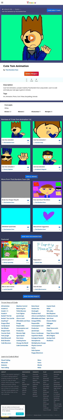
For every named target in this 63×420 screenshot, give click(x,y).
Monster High (20, 333)
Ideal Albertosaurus (40, 289)
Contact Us (13, 417)
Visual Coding (5, 360)
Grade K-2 (4, 309)
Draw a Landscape (37, 333)
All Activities (5, 306)
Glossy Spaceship (8, 263)
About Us (24, 377)
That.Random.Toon (12, 70)
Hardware (50, 341)
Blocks (40, 365)
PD (54, 402)
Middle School (58, 387)
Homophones (36, 341)
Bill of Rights (51, 336)
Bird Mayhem (51, 314)
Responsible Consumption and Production (22, 328)
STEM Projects (58, 406)
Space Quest (20, 336)
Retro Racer (35, 306)
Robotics (4, 365)
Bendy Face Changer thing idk (10, 200)
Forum (24, 392)
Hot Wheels (5, 329)
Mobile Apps (25, 385)
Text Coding (5, 368)
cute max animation (39, 167)
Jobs (23, 383)
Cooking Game (21, 341)
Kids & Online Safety (48, 415)
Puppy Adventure (37, 353)
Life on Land (20, 319)
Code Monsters (6, 343)
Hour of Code (47, 410)
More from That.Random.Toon (31, 237)
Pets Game (19, 338)
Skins (39, 360)
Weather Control (21, 306)
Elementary (57, 385)
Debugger (50, 324)
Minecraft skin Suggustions (41, 227)
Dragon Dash (5, 331)
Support (24, 379)
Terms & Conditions (27, 415)
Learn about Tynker (54, 10)
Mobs (39, 368)
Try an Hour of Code (9, 303)
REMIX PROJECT (31, 74)
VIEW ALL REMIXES (31, 176)
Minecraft (4, 363)
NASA (48, 309)
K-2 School (57, 394)
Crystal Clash (51, 306)
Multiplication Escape (39, 343)
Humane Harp (39, 142)
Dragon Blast (5, 324)
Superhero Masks (37, 336)
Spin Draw (50, 319)
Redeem (35, 381)
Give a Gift (36, 379)
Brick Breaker (5, 341)
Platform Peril (36, 314)
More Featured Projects (31, 297)
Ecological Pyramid (38, 338)
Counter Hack (5, 333)
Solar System (36, 351)
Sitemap (24, 387)
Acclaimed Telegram (40, 169)
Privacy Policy (37, 415)
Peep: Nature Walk (53, 333)
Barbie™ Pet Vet (6, 316)
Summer (35, 396)
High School (57, 389)
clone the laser (37, 287)
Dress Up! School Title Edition (41, 200)
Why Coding (36, 383)
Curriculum (36, 377)
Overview (35, 375)
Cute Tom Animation (8, 140)
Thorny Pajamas (8, 169)
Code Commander (22, 346)
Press (23, 381)
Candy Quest (5, 326)
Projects (17, 9)
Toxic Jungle (5, 336)
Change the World (22, 343)
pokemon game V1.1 (8, 260)
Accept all (20, 414)
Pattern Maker (51, 321)
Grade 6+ (4, 314)
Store (23, 394)
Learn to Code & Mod (9, 357)
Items (39, 363)
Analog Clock (51, 338)
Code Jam (46, 408)
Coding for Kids (8, 9)
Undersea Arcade (52, 316)
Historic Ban (38, 263)
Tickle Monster (21, 311)
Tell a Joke (50, 311)
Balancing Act (20, 309)
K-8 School (57, 396)
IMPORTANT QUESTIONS (9, 227)
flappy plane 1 (37, 260)
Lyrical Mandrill (8, 289)
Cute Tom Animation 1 (39, 140)
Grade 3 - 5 (4, 311)
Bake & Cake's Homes (8, 287)
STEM (48, 326)
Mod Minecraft (6, 338)
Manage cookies (6, 414)
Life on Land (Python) (38, 316)
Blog (23, 375)
